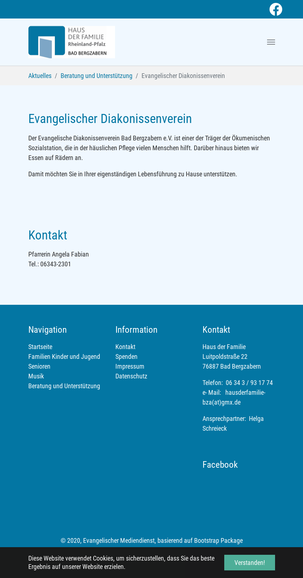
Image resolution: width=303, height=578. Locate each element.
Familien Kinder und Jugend (64, 356)
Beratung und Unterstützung (64, 386)
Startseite (40, 347)
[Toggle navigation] (271, 42)
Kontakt (125, 347)
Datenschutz (131, 376)
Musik (36, 376)
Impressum (129, 366)
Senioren (39, 366)
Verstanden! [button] (249, 562)
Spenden (126, 356)
